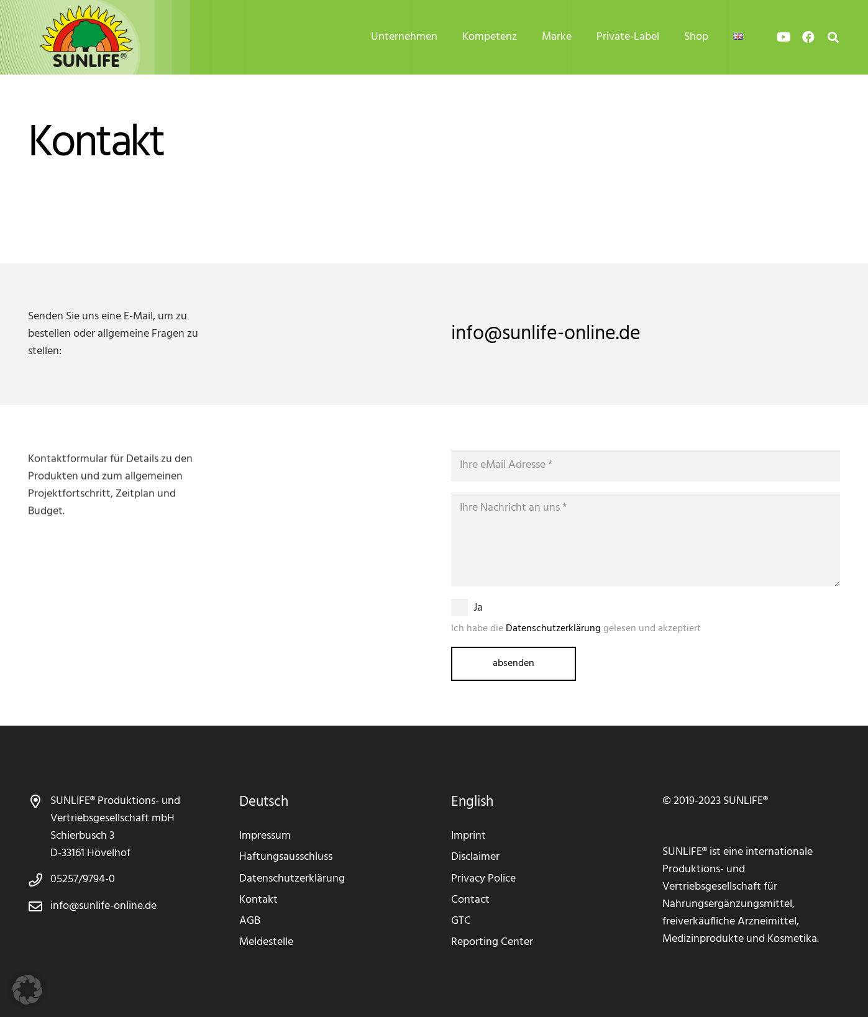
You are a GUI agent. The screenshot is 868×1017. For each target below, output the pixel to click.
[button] (27, 989)
